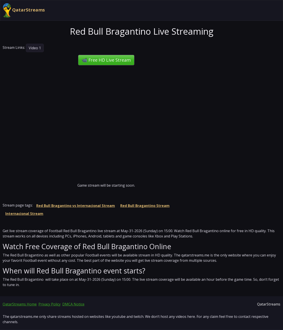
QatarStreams (24, 10)
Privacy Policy (49, 304)
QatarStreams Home (20, 304)
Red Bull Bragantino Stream (145, 205)
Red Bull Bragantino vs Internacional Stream (75, 205)
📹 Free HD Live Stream (106, 60)
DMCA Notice (73, 304)
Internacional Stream (24, 213)
